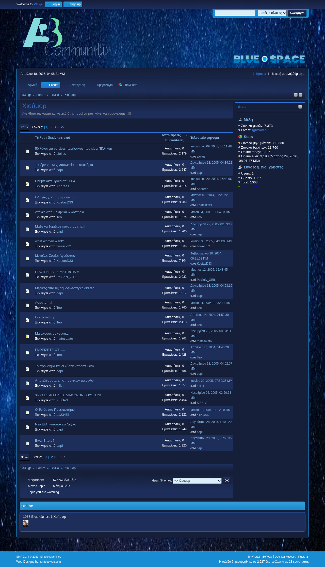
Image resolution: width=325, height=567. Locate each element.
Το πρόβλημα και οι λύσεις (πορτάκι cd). (65, 366)
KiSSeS (62, 400)
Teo (59, 217)
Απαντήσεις (173, 135)
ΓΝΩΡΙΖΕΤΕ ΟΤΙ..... (50, 350)
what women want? (49, 241)
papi (59, 170)
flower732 (63, 246)
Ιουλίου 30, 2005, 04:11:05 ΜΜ (211, 241)
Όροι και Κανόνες (285, 556)
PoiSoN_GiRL (66, 277)
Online (27, 506)
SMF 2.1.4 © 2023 (27, 556)
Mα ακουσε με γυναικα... (53, 333)
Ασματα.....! (43, 302)
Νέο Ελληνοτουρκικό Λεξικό (55, 424)
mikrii (60, 385)
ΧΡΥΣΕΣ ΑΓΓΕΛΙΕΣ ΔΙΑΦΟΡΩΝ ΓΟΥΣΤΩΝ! (68, 395)
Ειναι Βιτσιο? (44, 440)
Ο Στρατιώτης (45, 317)
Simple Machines (50, 556)
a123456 (63, 415)
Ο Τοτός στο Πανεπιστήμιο (55, 409)
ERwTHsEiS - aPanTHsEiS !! (57, 272)
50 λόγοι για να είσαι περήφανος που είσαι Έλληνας (73, 148)
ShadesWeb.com (50, 561)
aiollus (61, 154)
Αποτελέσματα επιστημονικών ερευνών (64, 380)
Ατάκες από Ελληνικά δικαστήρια (59, 212)
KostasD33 (249, 186)
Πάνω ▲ (303, 556)
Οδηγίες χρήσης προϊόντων (55, 197)
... (59, 127)
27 (63, 127)
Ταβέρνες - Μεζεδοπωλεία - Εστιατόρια (64, 165)
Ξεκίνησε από (59, 138)
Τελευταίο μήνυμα (204, 138)
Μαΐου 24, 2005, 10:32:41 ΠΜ (210, 303)
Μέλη (248, 119)
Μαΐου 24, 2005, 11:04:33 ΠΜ (210, 212)
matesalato (64, 338)
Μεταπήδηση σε (161, 480)
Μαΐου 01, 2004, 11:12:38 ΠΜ (210, 410)
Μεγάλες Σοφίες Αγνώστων (55, 255)
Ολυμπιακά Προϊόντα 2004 (55, 181)
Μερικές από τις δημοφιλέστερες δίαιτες (64, 288)
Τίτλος (40, 138)
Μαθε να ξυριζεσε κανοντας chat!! (60, 226)
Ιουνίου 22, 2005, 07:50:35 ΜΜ (211, 381)
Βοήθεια (267, 556)
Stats (242, 107)
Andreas (62, 186)
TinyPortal (254, 556)
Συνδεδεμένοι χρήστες (263, 167)
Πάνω (24, 457)
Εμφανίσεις (174, 140)
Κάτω (24, 127)
